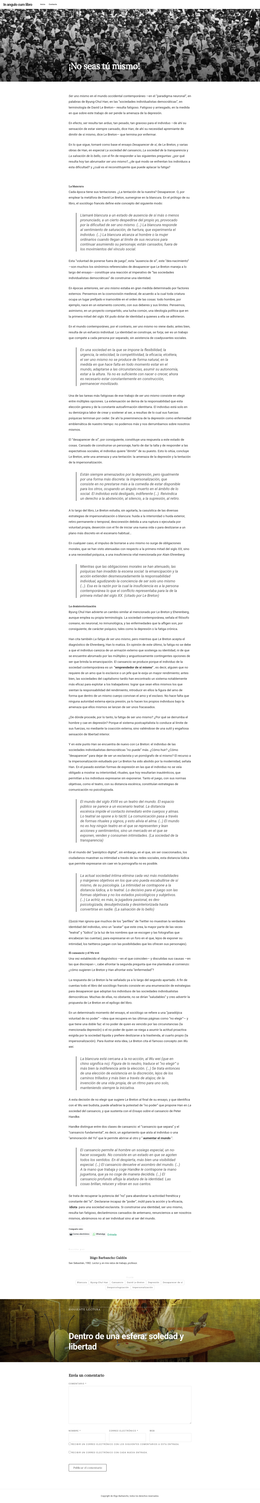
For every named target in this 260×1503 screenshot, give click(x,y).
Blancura (82, 1282)
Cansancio (117, 1282)
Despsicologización (118, 1287)
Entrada (112, 1234)
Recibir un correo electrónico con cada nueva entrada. (109, 1452)
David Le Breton (136, 1282)
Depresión (153, 1282)
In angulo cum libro (17, 4)
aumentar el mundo (157, 1138)
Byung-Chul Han (99, 1282)
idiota (73, 1207)
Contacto (53, 4)
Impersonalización (142, 1287)
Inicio (42, 4)
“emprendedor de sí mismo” (133, 667)
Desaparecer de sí (173, 1282)
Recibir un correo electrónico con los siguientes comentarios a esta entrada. (125, 1444)
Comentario (77, 1384)
